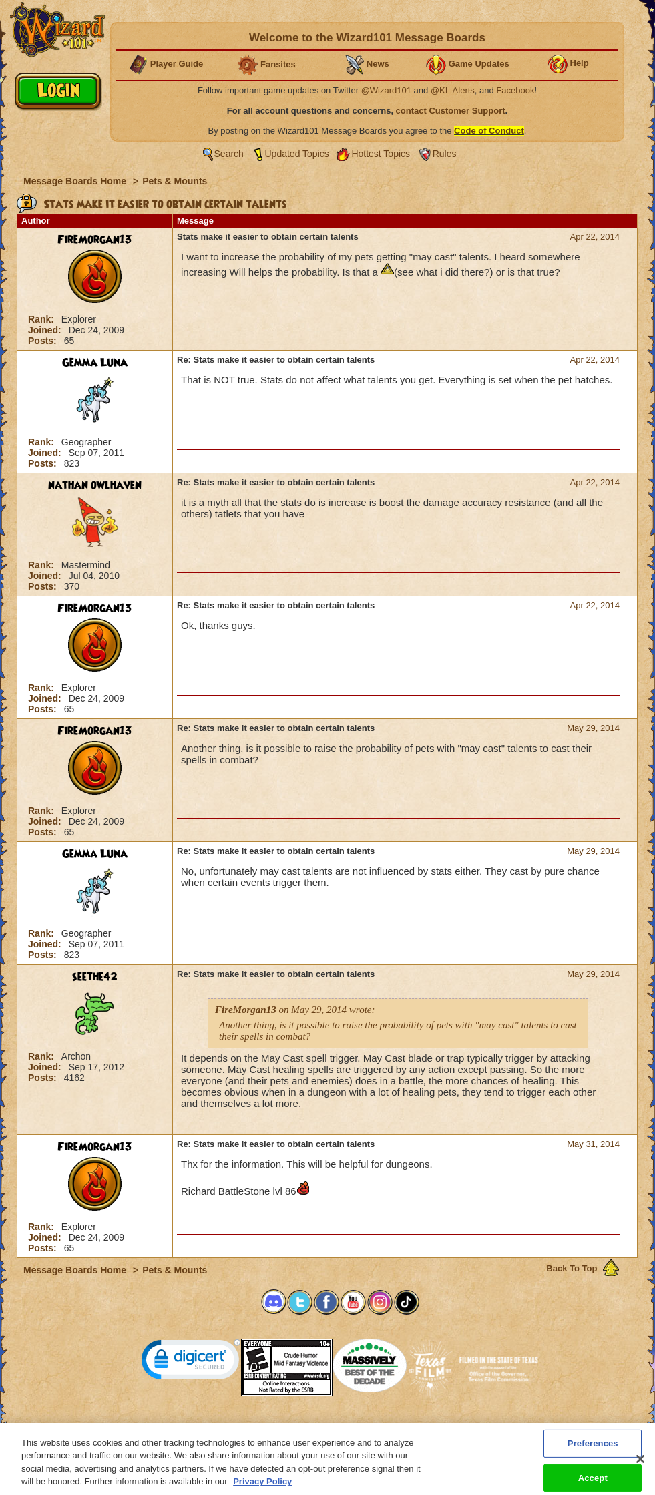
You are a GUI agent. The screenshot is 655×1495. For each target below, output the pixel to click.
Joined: (46, 330)
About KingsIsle (397, 1427)
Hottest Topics (380, 153)
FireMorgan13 (94, 240)
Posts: (43, 340)
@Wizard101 (386, 90)
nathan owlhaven (95, 485)
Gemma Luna (95, 363)
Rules (445, 153)
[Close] (640, 1467)
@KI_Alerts (453, 90)
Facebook (515, 90)
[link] (191, 1362)
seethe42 (95, 977)
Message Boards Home (76, 181)
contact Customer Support (450, 110)
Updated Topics (297, 153)
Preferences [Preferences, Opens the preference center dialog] (593, 1451)
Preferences (458, 1427)
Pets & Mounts (174, 181)
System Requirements (242, 1427)
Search (229, 153)
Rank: (42, 319)
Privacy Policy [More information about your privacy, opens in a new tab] (262, 1489)
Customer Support (324, 1427)
